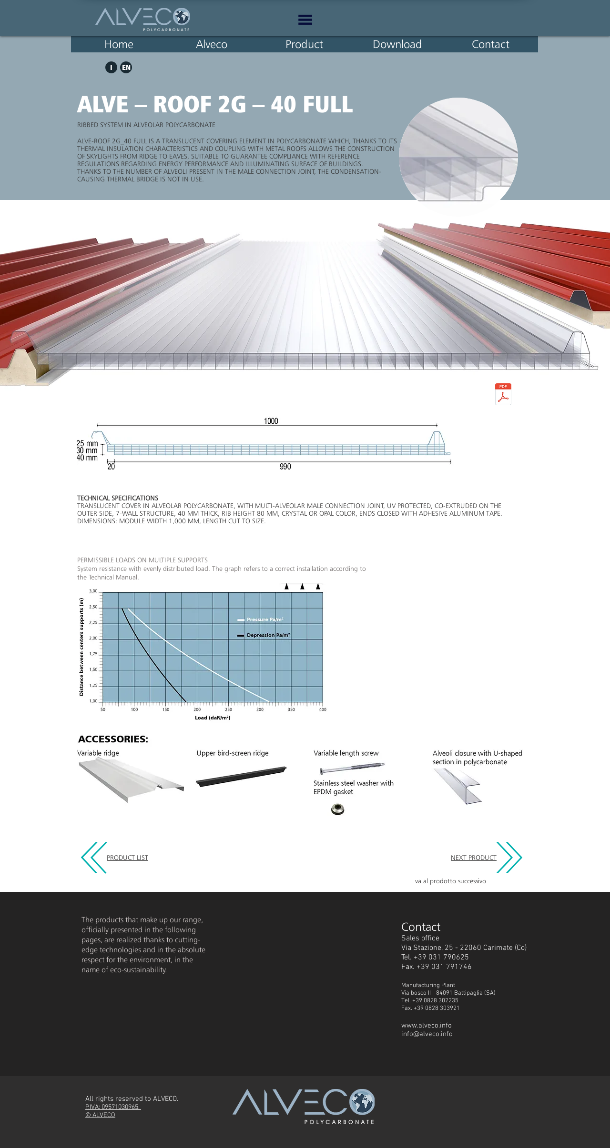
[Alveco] (211, 44)
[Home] (118, 44)
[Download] (397, 44)
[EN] (126, 67)
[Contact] (490, 44)
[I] (111, 67)
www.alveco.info (426, 1025)
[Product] (304, 44)
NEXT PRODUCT (474, 857)
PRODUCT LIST (127, 857)
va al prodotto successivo (450, 881)
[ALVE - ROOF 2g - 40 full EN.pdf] (503, 395)
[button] (305, 20)
